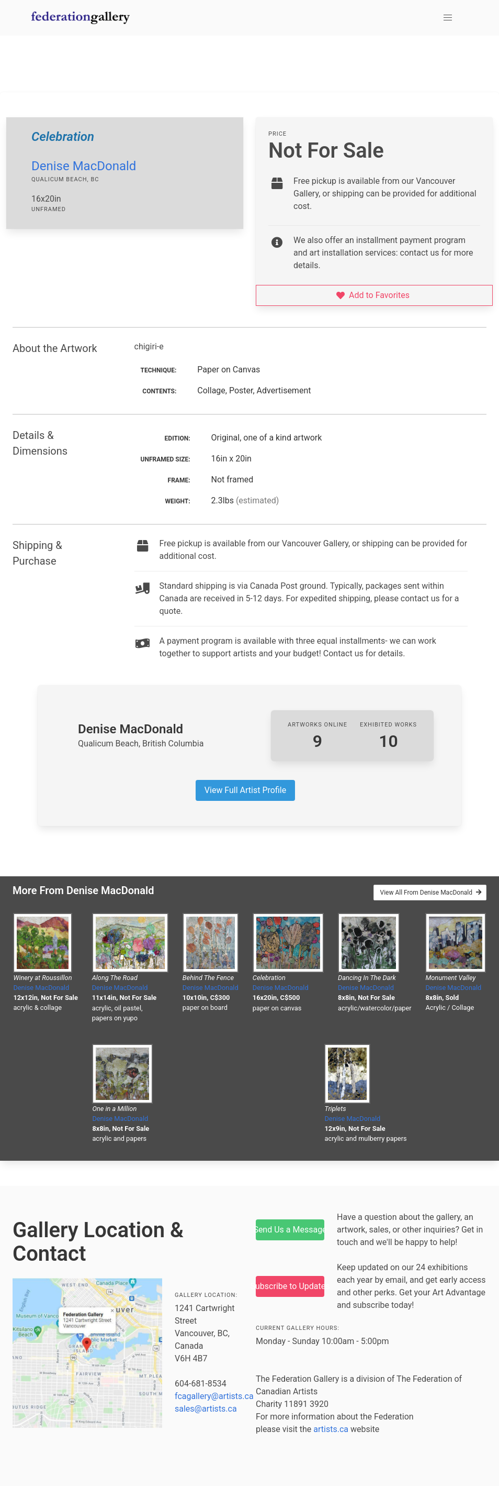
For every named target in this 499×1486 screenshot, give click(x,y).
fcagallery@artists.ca (214, 1396)
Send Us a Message (290, 1230)
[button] (447, 17)
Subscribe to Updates (290, 1286)
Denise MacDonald (83, 166)
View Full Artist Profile (245, 790)
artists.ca (330, 1429)
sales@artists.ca (206, 1409)
